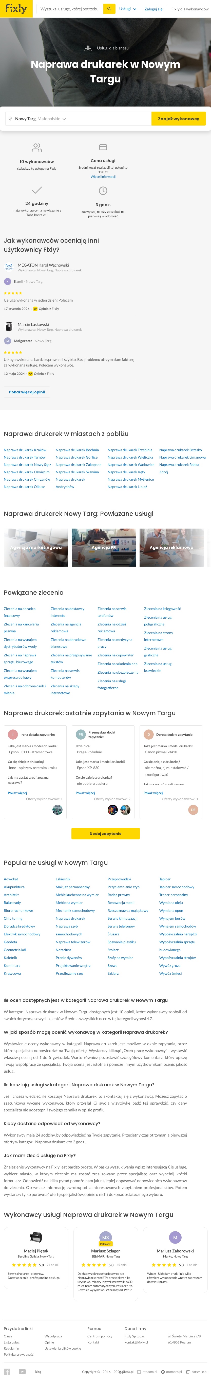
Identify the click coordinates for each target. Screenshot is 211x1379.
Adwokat (11, 879)
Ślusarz (113, 934)
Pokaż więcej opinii (27, 392)
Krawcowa (12, 973)
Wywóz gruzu (170, 965)
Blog (38, 1372)
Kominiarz (12, 965)
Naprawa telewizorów (73, 942)
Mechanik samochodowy (75, 910)
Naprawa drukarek (70, 918)
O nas (8, 1336)
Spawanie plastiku (122, 942)
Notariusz (63, 950)
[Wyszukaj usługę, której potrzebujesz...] (69, 9)
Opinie (49, 1342)
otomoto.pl (174, 1372)
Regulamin (11, 1348)
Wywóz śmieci (170, 973)
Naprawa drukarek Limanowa (182, 457)
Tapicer (165, 879)
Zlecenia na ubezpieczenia (118, 672)
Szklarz (113, 973)
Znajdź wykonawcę (178, 119)
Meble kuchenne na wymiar (77, 895)
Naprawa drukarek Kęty (126, 472)
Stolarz (113, 950)
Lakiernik (63, 879)
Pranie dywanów (69, 957)
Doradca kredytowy (19, 926)
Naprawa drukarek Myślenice (131, 479)
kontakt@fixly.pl (136, 1342)
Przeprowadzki (119, 879)
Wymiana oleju (171, 902)
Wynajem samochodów (177, 926)
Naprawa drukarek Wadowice (131, 464)
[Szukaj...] (109, 9)
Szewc (112, 965)
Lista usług (12, 1342)
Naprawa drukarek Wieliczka (130, 457)
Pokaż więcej (17, 793)
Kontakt (93, 1342)
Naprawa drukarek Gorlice (77, 457)
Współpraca (53, 1336)
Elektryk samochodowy (22, 934)
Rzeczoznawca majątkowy (128, 910)
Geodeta (10, 942)
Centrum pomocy (99, 1336)
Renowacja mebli (121, 902)
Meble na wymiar (69, 902)
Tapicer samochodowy (176, 887)
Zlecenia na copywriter (116, 655)
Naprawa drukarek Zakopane (78, 464)
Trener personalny (173, 895)
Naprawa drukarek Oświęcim (27, 472)
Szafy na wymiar (120, 957)
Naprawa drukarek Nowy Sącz (27, 464)
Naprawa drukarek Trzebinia (130, 450)
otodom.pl (150, 1372)
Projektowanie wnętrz (73, 965)
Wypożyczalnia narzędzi (178, 934)
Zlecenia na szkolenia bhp (118, 663)
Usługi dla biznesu (106, 47)
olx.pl (126, 1372)
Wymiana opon (171, 910)
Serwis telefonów (121, 926)
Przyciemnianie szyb (124, 887)
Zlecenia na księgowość (162, 608)
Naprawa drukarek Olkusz (24, 486)
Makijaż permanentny (73, 887)
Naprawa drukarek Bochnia (77, 450)
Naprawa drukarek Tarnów (25, 457)
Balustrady (12, 902)
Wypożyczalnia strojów (177, 957)
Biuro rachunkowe (18, 910)
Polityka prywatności (19, 1354)
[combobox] (69, 9)
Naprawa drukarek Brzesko (180, 450)
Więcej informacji (103, 176)
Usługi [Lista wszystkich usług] (125, 8)
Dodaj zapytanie (106, 833)
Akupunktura (14, 887)
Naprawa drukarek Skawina (77, 472)
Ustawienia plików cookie (63, 1348)
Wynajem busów (172, 918)
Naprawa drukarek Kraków (25, 450)
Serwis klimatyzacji (123, 918)
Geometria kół (15, 950)
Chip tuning (13, 918)
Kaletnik (10, 957)
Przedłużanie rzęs (69, 973)
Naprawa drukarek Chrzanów (27, 479)
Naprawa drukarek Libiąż (127, 486)
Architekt (11, 895)
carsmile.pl (196, 1372)
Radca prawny (119, 895)
